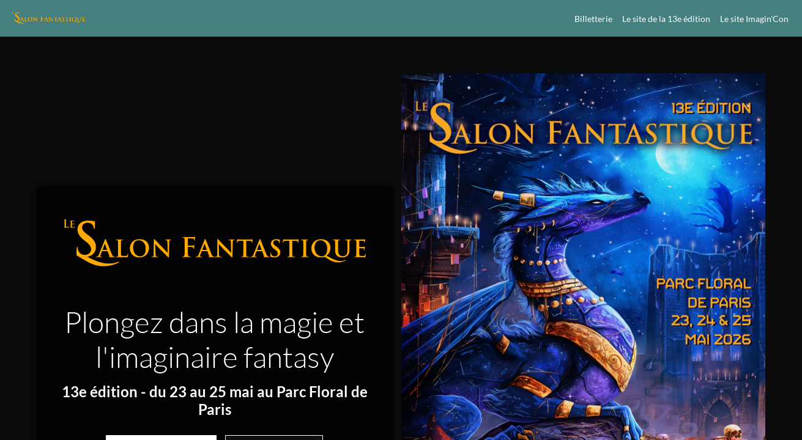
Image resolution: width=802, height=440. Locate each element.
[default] (666, 18)
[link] (591, 18)
